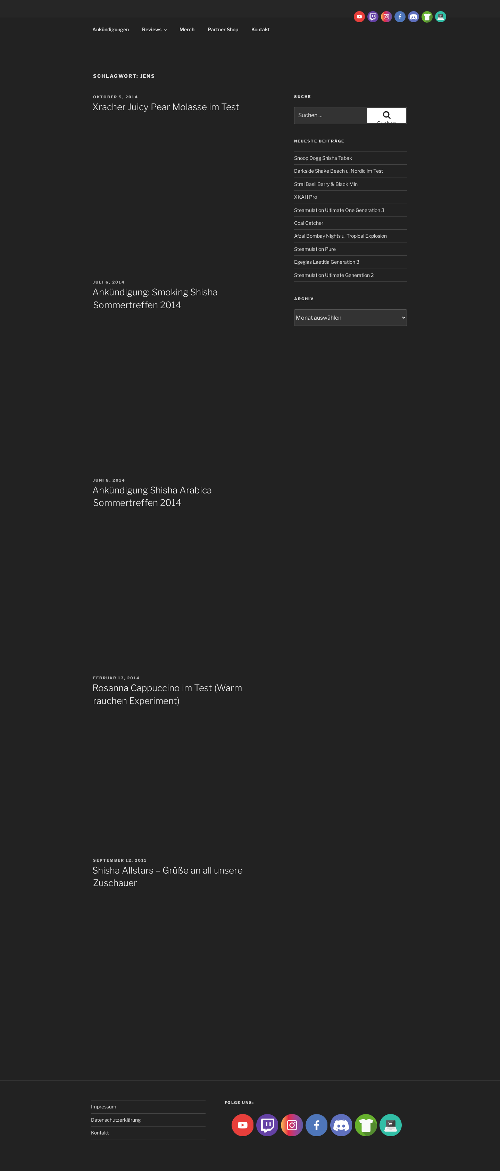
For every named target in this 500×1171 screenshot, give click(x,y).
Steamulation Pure (315, 249)
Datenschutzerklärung (116, 1120)
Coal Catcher (308, 223)
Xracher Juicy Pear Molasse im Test (165, 106)
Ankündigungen (110, 29)
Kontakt (260, 29)
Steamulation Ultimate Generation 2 (334, 275)
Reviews (155, 29)
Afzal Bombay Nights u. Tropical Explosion (340, 236)
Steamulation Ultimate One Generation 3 (339, 210)
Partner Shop (223, 29)
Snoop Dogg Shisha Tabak (323, 158)
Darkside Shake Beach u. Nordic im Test (338, 171)
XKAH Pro (305, 197)
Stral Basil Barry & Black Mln (326, 184)
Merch (187, 29)
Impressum (103, 1106)
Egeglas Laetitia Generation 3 (326, 262)
